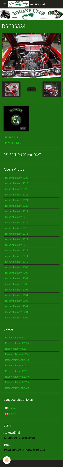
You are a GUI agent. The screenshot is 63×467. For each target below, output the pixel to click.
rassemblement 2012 (16, 250)
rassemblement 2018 (16, 217)
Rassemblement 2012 (17, 365)
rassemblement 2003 (16, 300)
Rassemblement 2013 (17, 360)
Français (11, 408)
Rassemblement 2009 (17, 382)
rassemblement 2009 (16, 267)
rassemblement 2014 (16, 239)
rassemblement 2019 (16, 211)
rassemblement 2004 (16, 295)
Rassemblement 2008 (17, 388)
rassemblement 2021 (16, 200)
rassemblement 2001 (16, 312)
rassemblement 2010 (16, 261)
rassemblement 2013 (16, 245)
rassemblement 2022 (16, 194)
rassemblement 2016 (16, 228)
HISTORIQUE (11, 137)
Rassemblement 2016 (17, 343)
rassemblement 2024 (16, 183)
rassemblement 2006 (16, 284)
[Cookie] (7, 460)
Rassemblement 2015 (17, 348)
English (10, 413)
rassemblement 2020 (16, 205)
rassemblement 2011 (16, 256)
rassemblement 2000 (16, 317)
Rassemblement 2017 (17, 337)
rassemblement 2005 (16, 289)
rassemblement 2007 (16, 278)
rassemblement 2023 (16, 189)
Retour (31, 89)
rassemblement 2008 (16, 273)
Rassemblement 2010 (17, 376)
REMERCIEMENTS (14, 143)
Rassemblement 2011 (17, 371)
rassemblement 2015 (16, 233)
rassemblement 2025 (16, 178)
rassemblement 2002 (16, 306)
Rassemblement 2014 (17, 354)
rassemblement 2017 (16, 222)
